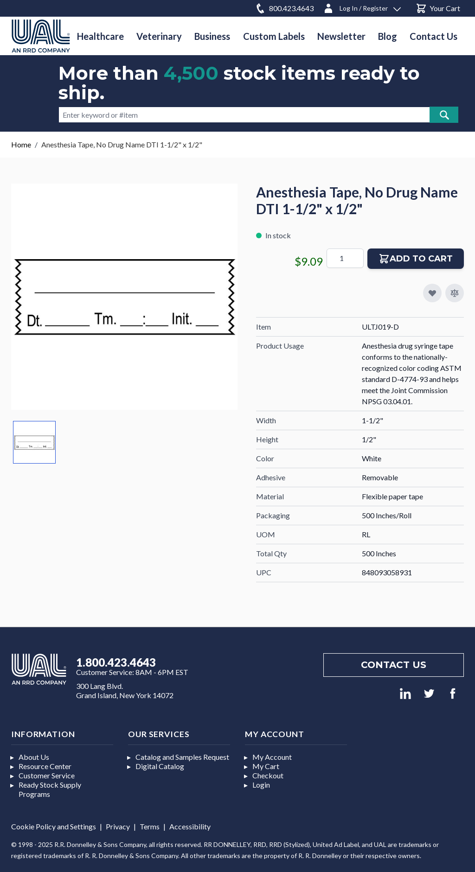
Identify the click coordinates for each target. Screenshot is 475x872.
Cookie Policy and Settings (53, 826)
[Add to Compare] (454, 293)
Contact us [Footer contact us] (393, 664)
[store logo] (41, 36)
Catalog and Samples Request (182, 756)
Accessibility (190, 826)
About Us (34, 756)
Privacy (118, 826)
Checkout (267, 775)
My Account (272, 756)
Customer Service (47, 775)
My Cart (265, 766)
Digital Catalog (159, 766)
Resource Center (45, 766)
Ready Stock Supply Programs (50, 789)
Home (21, 144)
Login (261, 784)
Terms (150, 826)
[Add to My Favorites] (432, 293)
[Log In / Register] (362, 6)
